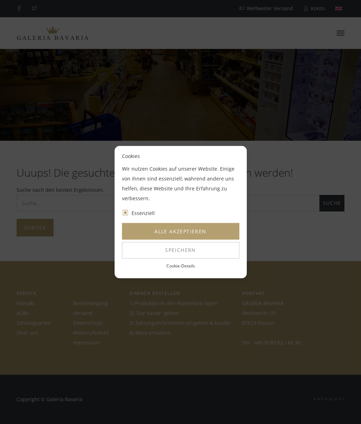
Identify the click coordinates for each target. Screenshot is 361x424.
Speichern (180, 250)
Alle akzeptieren (180, 231)
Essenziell (143, 213)
